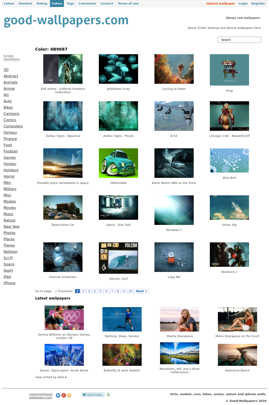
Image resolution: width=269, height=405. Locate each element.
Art (6, 95)
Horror (9, 176)
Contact (106, 3)
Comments (87, 3)
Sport (8, 271)
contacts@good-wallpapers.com (41, 395)
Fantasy (10, 133)
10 (130, 291)
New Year (12, 227)
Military (10, 189)
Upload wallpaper (220, 3)
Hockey (10, 164)
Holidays (11, 170)
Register (258, 3)
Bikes (8, 108)
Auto (8, 101)
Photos (9, 233)
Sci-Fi (8, 258)
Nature (9, 220)
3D (6, 70)
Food (8, 145)
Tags (70, 3)
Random (25, 3)
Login (243, 3)
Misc (7, 195)
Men (7, 183)
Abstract (11, 76)
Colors (57, 3)
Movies (10, 208)
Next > (142, 291)
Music (8, 214)
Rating (42, 3)
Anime (9, 89)
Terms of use (128, 3)
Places (9, 239)
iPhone (9, 283)
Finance (10, 139)
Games (10, 158)
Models (10, 202)
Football (10, 151)
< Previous (63, 291)
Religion (10, 252)
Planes (9, 245)
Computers (13, 126)
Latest (9, 3)
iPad (7, 277)
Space (9, 264)
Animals (10, 82)
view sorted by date (51, 377)
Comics (10, 120)
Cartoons (11, 114)
